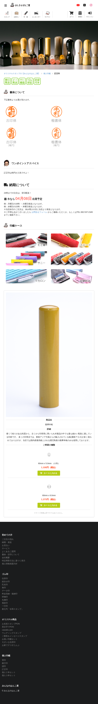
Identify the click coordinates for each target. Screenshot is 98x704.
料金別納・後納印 (9, 594)
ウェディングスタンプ (11, 633)
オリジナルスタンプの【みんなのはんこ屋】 (22, 73)
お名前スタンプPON (11, 624)
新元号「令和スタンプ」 (12, 609)
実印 (4, 660)
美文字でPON (8, 627)
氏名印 (5, 584)
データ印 (6, 591)
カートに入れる (48, 473)
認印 (4, 666)
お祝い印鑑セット (9, 639)
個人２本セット (9, 672)
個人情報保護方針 (9, 564)
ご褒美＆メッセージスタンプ (14, 636)
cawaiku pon (7, 630)
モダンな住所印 (9, 642)
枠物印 (5, 597)
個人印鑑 (47, 73)
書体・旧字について (10, 554)
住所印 (5, 578)
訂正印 (5, 669)
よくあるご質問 (9, 551)
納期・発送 (7, 542)
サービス (6, 548)
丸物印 (5, 600)
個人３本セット (9, 675)
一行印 (5, 606)
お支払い (6, 545)
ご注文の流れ (8, 539)
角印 (4, 587)
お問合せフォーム (39, 212)
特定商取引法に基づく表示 (13, 561)
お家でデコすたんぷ (10, 645)
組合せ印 (6, 581)
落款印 (5, 603)
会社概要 (6, 557)
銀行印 (5, 663)
